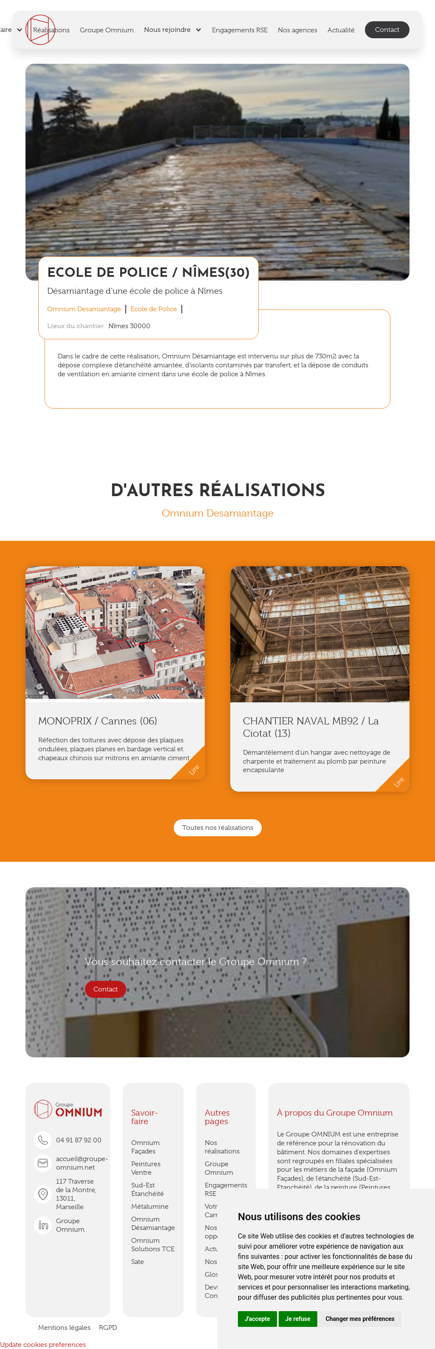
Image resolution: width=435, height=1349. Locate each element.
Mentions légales (64, 1328)
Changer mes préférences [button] (360, 1318)
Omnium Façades (145, 1147)
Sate (137, 1262)
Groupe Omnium (219, 1168)
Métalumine (150, 1206)
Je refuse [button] (298, 1318)
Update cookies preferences (43, 1345)
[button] (173, 30)
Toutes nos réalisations (217, 828)
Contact (387, 30)
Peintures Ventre (146, 1168)
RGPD (108, 1328)
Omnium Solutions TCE (153, 1245)
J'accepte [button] (257, 1318)
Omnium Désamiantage (153, 1224)
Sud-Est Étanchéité (147, 1189)
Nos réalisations (222, 1147)
